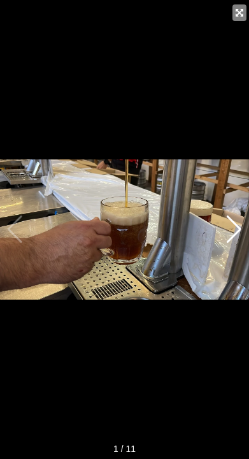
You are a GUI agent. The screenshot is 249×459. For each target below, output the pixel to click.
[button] (234, 229)
